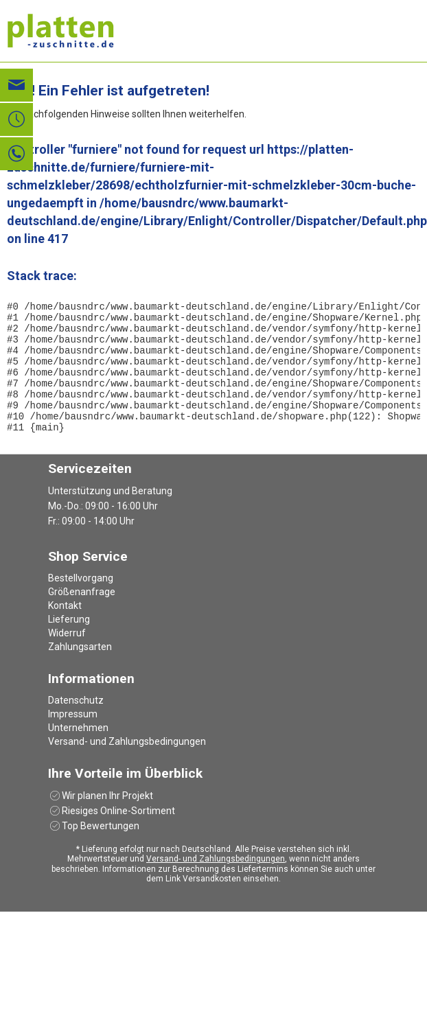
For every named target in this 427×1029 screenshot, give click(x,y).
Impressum (72, 738)
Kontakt (65, 630)
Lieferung (69, 643)
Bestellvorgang (80, 602)
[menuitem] (213, 603)
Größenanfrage (81, 616)
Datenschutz (76, 724)
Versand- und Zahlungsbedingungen (127, 766)
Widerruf (67, 657)
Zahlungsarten (80, 671)
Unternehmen (78, 752)
